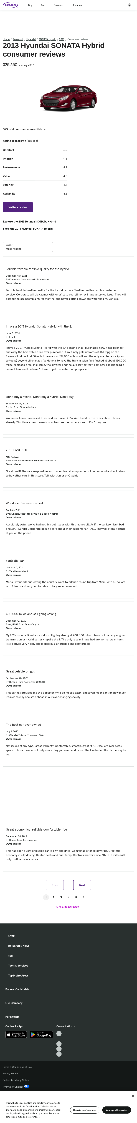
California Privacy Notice (15, 1080)
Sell (43, 5)
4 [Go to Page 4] (68, 897)
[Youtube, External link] (59, 1043)
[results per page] (68, 907)
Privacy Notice (10, 1073)
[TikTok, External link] (59, 1033)
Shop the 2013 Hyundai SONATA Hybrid (28, 228)
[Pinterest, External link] (59, 1054)
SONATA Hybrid (47, 39)
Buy (30, 5)
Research (59, 5)
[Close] (133, 1096)
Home (6, 39)
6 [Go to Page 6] (83, 897)
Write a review (18, 207)
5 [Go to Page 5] (76, 897)
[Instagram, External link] (59, 1048)
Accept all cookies (116, 1110)
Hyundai (31, 39)
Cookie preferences (84, 1110)
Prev (55, 885)
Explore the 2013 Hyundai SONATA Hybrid (29, 221)
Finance (77, 5)
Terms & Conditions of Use (17, 1067)
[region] (68, 1107)
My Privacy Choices (15, 1086)
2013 (61, 39)
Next (82, 885)
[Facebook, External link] (59, 1038)
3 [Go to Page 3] (61, 897)
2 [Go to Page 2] (53, 897)
